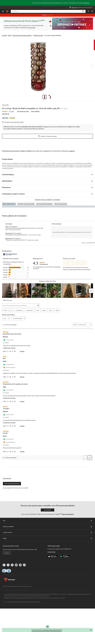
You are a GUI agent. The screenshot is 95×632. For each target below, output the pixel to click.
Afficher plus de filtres (8, 314)
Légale (47, 538)
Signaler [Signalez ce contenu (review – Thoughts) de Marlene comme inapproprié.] (22, 426)
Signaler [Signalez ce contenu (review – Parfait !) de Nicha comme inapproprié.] (22, 451)
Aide (47, 521)
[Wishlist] (88, 11)
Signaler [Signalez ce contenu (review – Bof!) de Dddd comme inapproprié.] (22, 377)
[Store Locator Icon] (70, 7)
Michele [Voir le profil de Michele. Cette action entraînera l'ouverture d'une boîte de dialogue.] (5, 337)
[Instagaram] (12, 565)
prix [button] (12, 310)
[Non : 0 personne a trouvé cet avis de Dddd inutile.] (14, 377)
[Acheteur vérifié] (8, 340)
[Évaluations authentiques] (10, 254)
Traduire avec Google (9, 348)
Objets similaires (35, 111)
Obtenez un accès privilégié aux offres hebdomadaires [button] (46, 630)
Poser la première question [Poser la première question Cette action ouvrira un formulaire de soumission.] (12, 483)
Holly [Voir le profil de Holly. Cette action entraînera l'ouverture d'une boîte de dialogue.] (4, 387)
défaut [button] (57, 310)
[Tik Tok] (24, 565)
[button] (83, 11)
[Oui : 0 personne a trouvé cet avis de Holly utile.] (9, 401)
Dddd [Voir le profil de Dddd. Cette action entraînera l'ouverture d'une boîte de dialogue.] (4, 361)
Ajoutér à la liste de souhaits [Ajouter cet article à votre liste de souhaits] (47, 136)
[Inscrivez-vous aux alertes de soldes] (12, 122)
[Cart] (92, 11)
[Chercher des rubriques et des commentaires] (21, 305)
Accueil (4, 35)
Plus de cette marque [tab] (61, 204)
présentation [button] (19, 310)
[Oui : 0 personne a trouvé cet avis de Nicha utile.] (9, 451)
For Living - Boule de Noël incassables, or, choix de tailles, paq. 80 (31, 108)
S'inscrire (6, 553)
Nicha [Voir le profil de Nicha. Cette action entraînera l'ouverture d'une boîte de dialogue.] (5, 436)
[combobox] (84, 324)
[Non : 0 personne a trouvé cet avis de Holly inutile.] (14, 401)
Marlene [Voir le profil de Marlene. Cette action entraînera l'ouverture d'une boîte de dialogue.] (5, 411)
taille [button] (37, 310)
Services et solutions (47, 526)
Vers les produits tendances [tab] (44, 204)
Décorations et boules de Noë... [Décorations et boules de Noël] (22, 35)
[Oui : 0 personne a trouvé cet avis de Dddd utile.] (9, 377)
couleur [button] (5, 310)
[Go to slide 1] (45, 97)
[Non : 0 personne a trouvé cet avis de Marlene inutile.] (14, 426)
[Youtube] (16, 565)
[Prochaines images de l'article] (92, 65)
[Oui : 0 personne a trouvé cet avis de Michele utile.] (9, 351)
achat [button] (50, 310)
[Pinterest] (20, 565)
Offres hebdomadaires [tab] (9, 204)
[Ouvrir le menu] (3, 11)
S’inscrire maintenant (68, 514)
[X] (8, 565)
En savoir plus (85, 3)
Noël (9, 35)
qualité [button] (44, 310)
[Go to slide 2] (50, 97)
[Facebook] (4, 565)
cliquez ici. (72, 151)
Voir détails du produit (23, 111)
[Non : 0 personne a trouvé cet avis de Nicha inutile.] (14, 451)
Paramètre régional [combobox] (19, 318)
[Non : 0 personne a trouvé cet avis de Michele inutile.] (14, 351)
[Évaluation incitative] (9, 367)
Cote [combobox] (6, 318)
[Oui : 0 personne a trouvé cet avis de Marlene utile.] (9, 426)
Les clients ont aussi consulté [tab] (26, 204)
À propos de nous (47, 532)
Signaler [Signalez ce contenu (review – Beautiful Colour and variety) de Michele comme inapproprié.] (22, 351)
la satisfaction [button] (29, 310)
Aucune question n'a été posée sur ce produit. (15, 488)
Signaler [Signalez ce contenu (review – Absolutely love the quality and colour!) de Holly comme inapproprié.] (22, 401)
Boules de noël (38, 35)
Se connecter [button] (47, 510)
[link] (8, 112)
